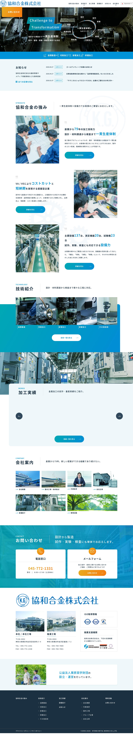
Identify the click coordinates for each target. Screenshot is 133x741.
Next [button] (116, 424)
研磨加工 (41, 723)
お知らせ (60, 715)
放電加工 (41, 718)
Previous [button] (16, 424)
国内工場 (83, 718)
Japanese (103, 4)
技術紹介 (39, 706)
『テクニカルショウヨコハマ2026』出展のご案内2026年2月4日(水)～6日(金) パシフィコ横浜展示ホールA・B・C (90, 80)
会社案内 (81, 706)
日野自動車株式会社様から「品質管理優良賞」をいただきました (90, 74)
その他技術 (42, 727)
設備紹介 (60, 710)
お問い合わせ (107, 710)
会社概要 (83, 710)
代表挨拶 (83, 715)
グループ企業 (84, 723)
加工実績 (60, 706)
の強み (21, 706)
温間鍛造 (41, 710)
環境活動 (105, 706)
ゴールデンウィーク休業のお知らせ (79, 67)
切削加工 (41, 715)
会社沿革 (83, 727)
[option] (32, 424)
